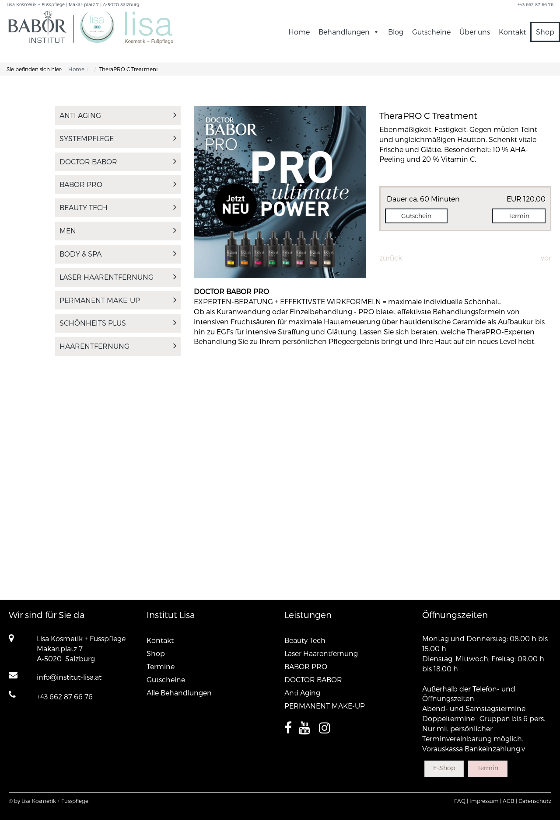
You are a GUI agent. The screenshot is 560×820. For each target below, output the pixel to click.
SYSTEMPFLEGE (118, 138)
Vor (546, 258)
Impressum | (485, 801)
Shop (545, 32)
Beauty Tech (118, 207)
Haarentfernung (118, 346)
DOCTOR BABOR (118, 161)
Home (299, 32)
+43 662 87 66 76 (65, 696)
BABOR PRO (118, 184)
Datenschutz (534, 801)
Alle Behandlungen (179, 692)
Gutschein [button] (416, 215)
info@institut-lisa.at (69, 677)
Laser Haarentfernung (118, 276)
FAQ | (461, 801)
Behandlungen (348, 32)
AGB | (510, 801)
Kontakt (512, 32)
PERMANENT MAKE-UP (118, 300)
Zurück (390, 258)
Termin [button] (518, 215)
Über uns (474, 32)
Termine (161, 666)
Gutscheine (431, 32)
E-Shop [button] (444, 767)
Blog (395, 32)
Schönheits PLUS (118, 322)
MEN (118, 230)
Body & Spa (118, 253)
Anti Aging (118, 115)
